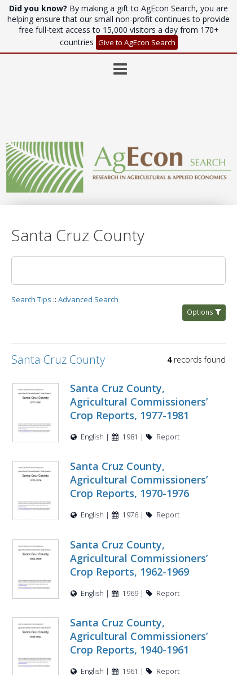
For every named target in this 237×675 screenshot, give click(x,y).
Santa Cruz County (58, 359)
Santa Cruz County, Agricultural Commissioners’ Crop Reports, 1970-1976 (139, 479)
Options (204, 312)
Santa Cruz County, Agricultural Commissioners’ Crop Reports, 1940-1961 (139, 636)
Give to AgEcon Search (136, 42)
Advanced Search (88, 299)
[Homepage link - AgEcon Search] (118, 189)
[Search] (118, 270)
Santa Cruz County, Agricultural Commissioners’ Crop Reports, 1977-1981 (139, 401)
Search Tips (31, 299)
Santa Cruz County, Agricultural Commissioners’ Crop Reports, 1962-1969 (139, 558)
